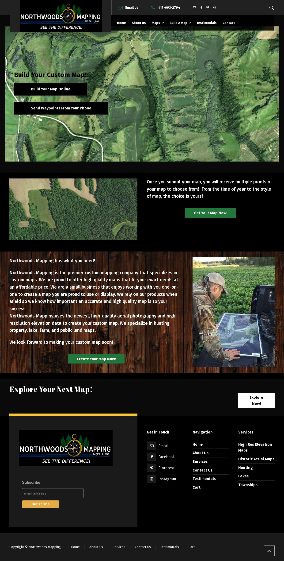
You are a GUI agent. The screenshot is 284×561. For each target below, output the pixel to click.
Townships (247, 485)
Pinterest (166, 468)
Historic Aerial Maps (256, 459)
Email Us (131, 7)
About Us (200, 453)
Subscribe (31, 482)
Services (200, 461)
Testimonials (204, 478)
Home (198, 444)
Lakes (243, 476)
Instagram (167, 479)
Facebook (166, 457)
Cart (197, 487)
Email (163, 446)
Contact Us (202, 470)
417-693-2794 (169, 7)
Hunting (245, 467)
